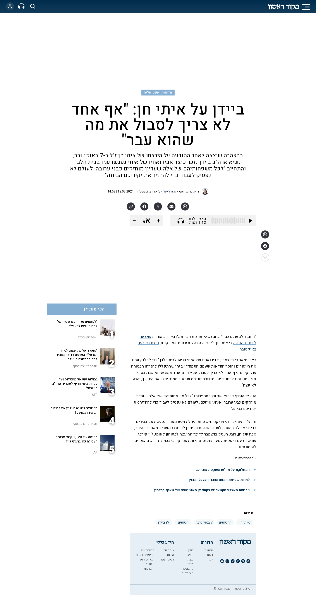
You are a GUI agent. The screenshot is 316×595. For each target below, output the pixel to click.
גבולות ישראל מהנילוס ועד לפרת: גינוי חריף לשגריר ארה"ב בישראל (75, 383)
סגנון (190, 564)
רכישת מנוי (167, 559)
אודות (170, 555)
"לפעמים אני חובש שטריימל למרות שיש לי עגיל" (77, 323)
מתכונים (188, 568)
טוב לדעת (187, 573)
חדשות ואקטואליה (158, 92)
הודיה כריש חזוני (190, 191)
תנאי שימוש (146, 559)
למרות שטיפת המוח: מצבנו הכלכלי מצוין (219, 479)
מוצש (190, 555)
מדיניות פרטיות (145, 555)
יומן (210, 559)
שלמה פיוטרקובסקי (85, 366)
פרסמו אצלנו (146, 550)
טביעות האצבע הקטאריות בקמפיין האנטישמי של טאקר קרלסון (202, 490)
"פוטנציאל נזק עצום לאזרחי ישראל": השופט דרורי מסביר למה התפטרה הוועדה (77, 355)
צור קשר (169, 550)
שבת (190, 559)
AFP (95, 395)
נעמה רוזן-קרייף (87, 337)
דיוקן (190, 550)
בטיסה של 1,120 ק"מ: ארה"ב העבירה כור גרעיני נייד (77, 439)
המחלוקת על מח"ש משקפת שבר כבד (222, 469)
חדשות (208, 550)
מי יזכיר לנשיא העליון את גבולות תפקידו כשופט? (74, 410)
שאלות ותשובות (149, 566)
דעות (210, 555)
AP (95, 452)
